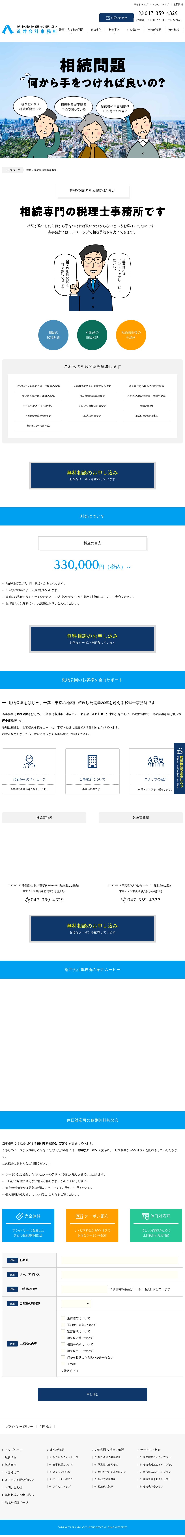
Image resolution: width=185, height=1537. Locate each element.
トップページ (12, 170)
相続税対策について (80, 1339)
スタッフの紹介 (156, 762)
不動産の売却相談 (92, 335)
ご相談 (73, 735)
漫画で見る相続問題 (71, 29)
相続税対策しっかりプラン (158, 1466)
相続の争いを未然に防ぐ (112, 1474)
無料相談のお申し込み (179, 768)
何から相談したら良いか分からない (90, 1359)
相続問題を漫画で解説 (109, 1452)
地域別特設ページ (16, 1504)
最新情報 (178, 4)
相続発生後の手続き (131, 335)
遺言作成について (78, 1333)
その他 (71, 1365)
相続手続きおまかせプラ (157, 1481)
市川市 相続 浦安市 (29, 28)
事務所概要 (154, 29)
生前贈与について (78, 1320)
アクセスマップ (160, 4)
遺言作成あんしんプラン (157, 1474)
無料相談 (173, 29)
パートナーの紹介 (63, 1481)
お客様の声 (133, 29)
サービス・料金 (150, 1452)
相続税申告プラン (153, 1488)
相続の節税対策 (53, 335)
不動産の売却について (81, 1326)
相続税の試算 (105, 1488)
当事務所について (92, 762)
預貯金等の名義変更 (109, 1459)
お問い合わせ (119, 17)
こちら (53, 1196)
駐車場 (69, 886)
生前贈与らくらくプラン (157, 1459)
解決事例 (96, 29)
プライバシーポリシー (19, 1428)
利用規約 (45, 1428)
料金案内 (114, 29)
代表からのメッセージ (29, 762)
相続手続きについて (80, 1346)
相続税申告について (80, 1352)
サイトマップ (141, 4)
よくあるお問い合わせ (19, 1482)
